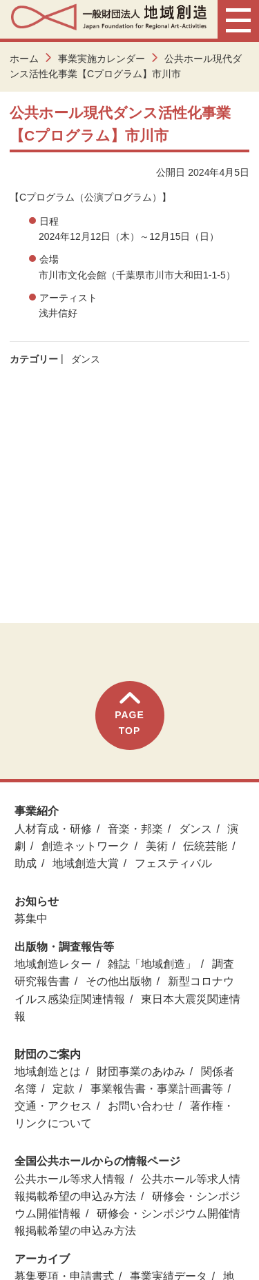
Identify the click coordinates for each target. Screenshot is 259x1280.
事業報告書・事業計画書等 (156, 1089)
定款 (63, 1089)
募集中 (31, 918)
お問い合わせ (141, 1106)
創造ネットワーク (85, 846)
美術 (157, 846)
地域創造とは (48, 1071)
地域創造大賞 (85, 863)
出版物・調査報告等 (64, 947)
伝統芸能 (205, 846)
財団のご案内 (48, 1054)
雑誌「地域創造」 (152, 964)
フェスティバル (173, 863)
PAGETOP (129, 713)
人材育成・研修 (53, 829)
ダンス (85, 359)
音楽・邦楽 (135, 829)
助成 (26, 863)
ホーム (24, 58)
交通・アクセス (53, 1106)
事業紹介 (37, 811)
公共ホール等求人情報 (70, 1179)
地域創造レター (53, 964)
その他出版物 (119, 981)
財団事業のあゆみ (141, 1071)
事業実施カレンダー (101, 58)
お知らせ (37, 901)
